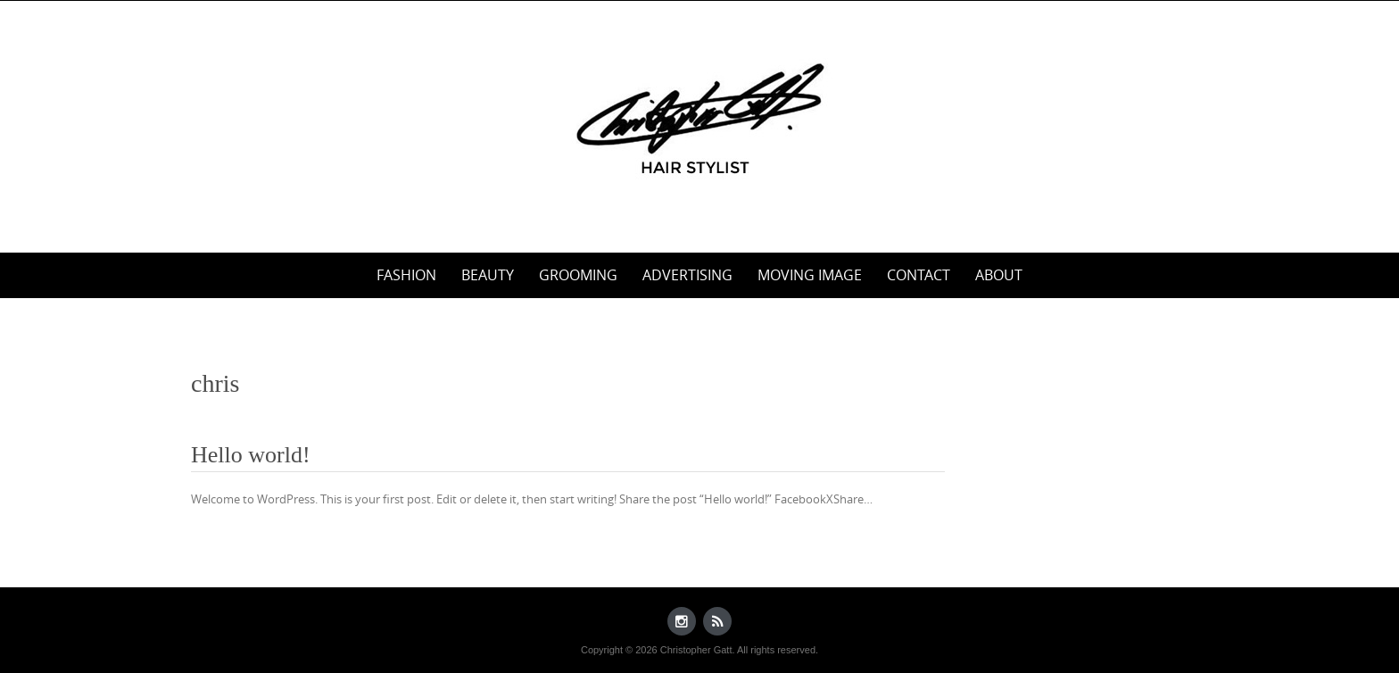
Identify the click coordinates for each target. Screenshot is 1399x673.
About (998, 275)
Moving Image (809, 275)
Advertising (687, 275)
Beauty (487, 275)
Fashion (406, 275)
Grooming (578, 275)
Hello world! (250, 455)
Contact (918, 275)
